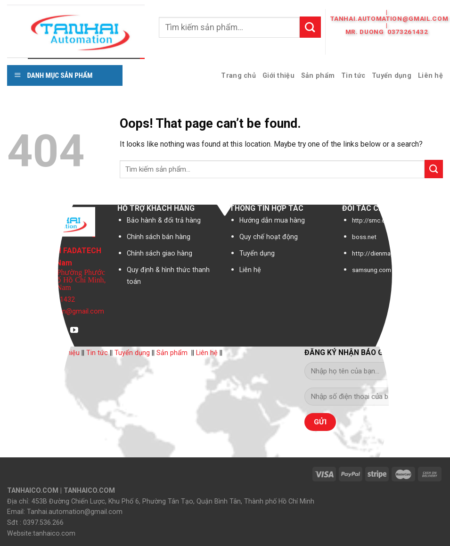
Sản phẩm (318, 75)
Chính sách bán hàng (158, 236)
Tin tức (353, 75)
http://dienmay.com (379, 253)
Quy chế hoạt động (268, 236)
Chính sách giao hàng (159, 253)
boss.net (364, 236)
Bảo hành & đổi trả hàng (164, 220)
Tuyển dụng (391, 75)
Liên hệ (430, 75)
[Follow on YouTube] (74, 330)
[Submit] (310, 27)
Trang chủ (238, 75)
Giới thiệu (278, 75)
